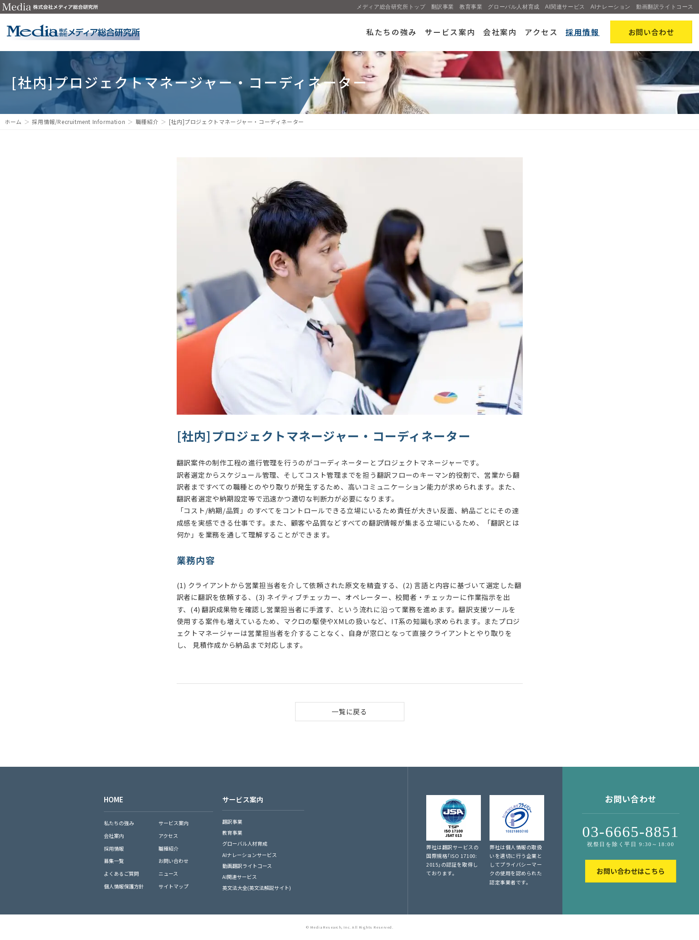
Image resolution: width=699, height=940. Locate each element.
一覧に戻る (349, 711)
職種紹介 (147, 121)
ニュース (168, 873)
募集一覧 (114, 860)
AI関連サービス (565, 7)
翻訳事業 (442, 7)
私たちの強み (391, 31)
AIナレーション (611, 7)
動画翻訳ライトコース (665, 7)
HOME (113, 799)
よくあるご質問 (121, 873)
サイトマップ (173, 886)
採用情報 (583, 31)
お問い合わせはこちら (631, 871)
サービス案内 (450, 31)
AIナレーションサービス (249, 854)
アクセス (541, 31)
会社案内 (500, 31)
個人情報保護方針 (124, 886)
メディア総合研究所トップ (391, 7)
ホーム (13, 121)
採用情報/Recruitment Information (78, 121)
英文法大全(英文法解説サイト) (256, 887)
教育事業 (470, 7)
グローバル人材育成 (513, 7)
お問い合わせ (173, 860)
